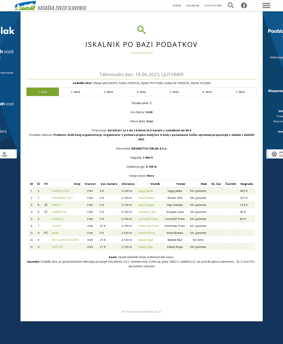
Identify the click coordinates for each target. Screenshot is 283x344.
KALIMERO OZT (62, 198)
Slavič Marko (146, 198)
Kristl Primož (146, 233)
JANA (55, 233)
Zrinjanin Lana (147, 212)
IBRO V (56, 205)
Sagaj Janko (145, 191)
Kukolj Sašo (145, 247)
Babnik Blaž (145, 240)
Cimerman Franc (148, 226)
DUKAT (57, 226)
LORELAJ (57, 219)
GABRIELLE (59, 212)
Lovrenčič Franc (148, 219)
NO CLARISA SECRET (65, 240)
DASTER (57, 247)
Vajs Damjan (146, 205)
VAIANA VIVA (60, 191)
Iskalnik (230, 5)
